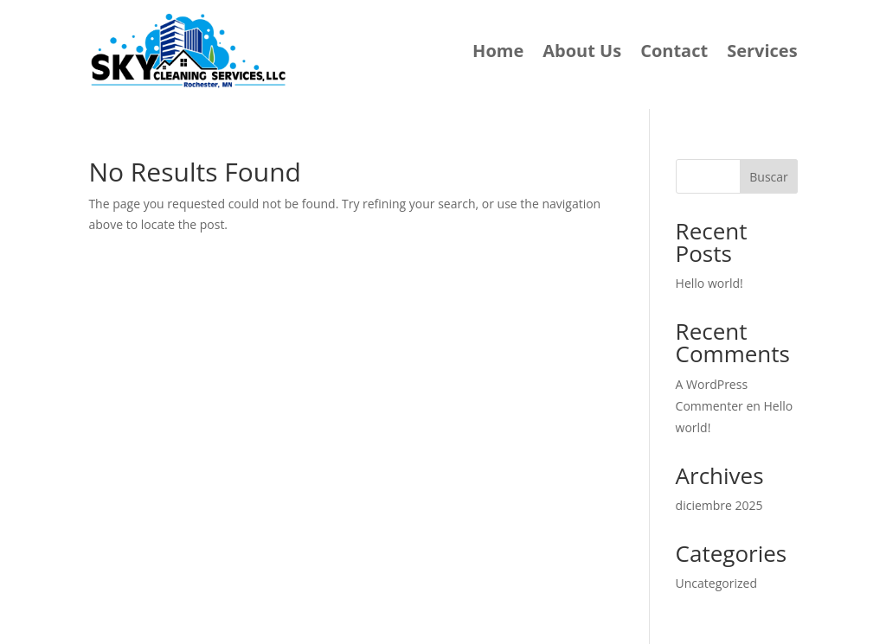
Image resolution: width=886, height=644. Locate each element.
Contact (674, 50)
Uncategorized (716, 583)
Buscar (768, 177)
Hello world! (709, 283)
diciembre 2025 (719, 505)
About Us (582, 50)
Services (762, 50)
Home (497, 50)
